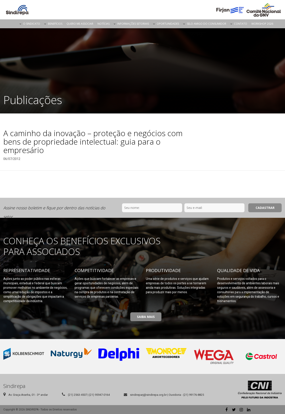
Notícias (104, 24)
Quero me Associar (80, 24)
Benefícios (55, 24)
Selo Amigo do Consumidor (206, 24)
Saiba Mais (146, 317)
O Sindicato (31, 24)
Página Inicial (14, 23)
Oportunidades (168, 24)
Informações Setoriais (133, 24)
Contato (240, 24)
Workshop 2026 (262, 24)
